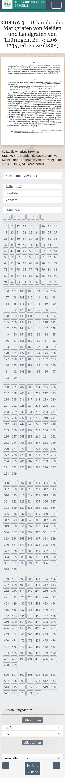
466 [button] (30, 634)
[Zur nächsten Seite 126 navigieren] (56, 765)
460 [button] (37, 628)
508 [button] (14, 681)
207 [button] (6, 393)
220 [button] (53, 399)
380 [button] (30, 551)
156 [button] (6, 341)
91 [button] (5, 282)
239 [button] (37, 418)
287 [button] (30, 461)
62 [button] (49, 257)
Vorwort (11, 200)
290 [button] (53, 461)
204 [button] (37, 387)
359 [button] (30, 532)
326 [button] (45, 501)
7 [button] (33, 217)
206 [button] (53, 387)
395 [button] (37, 563)
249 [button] (6, 430)
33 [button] (36, 239)
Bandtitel (12, 193)
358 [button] (22, 532)
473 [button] (30, 640)
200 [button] (6, 387)
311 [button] (37, 489)
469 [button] (53, 634)
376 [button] (53, 545)
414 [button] (6, 591)
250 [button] (14, 430)
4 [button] (19, 217)
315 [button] (14, 495)
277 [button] (6, 455)
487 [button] (30, 653)
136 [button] (14, 322)
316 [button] (22, 495)
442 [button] (6, 616)
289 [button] (45, 461)
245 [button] (30, 424)
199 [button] (14, 378)
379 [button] (22, 551)
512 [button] (45, 681)
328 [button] (6, 508)
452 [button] (30, 622)
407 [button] (6, 585)
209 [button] (22, 393)
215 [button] (14, 399)
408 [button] (14, 585)
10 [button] (5, 226)
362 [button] (53, 532)
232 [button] (37, 412)
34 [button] (43, 239)
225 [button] (37, 406)
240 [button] (45, 418)
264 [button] (14, 443)
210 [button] (30, 393)
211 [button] (37, 393)
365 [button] (22, 538)
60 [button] (36, 257)
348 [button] (53, 520)
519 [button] (45, 687)
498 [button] (6, 665)
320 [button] (53, 495)
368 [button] (45, 538)
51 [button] (36, 251)
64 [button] (5, 263)
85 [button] (24, 276)
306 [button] (53, 483)
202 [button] (22, 387)
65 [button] (12, 263)
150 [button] (14, 334)
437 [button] (22, 610)
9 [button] (42, 217)
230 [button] (22, 412)
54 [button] (55, 251)
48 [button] (18, 251)
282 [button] (45, 455)
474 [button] (37, 640)
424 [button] (30, 597)
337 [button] (22, 514)
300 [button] (6, 483)
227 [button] (53, 406)
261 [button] (45, 436)
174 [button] (37, 353)
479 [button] (22, 647)
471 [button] (14, 640)
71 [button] (49, 263)
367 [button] (37, 538)
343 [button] (14, 520)
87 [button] (36, 276)
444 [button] (22, 616)
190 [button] (53, 365)
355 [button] (53, 526)
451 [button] (22, 622)
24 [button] (36, 232)
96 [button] (36, 282)
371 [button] (14, 545)
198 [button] (6, 378)
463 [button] (6, 634)
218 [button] (37, 399)
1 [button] (5, 217)
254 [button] (45, 430)
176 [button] (53, 353)
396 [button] (45, 563)
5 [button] (23, 217)
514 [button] (6, 687)
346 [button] (37, 520)
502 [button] (22, 675)
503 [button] (30, 675)
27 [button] (55, 232)
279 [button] (22, 455)
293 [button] (22, 467)
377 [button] (6, 551)
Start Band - (21, 175)
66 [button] (18, 263)
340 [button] (45, 514)
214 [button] (6, 399)
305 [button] (45, 483)
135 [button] (6, 322)
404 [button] (37, 579)
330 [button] (22, 508)
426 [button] (45, 597)
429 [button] (14, 603)
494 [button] (30, 659)
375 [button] (45, 545)
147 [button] (45, 328)
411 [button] (37, 585)
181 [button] (37, 359)
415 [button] (14, 591)
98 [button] (49, 282)
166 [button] (30, 347)
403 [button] (30, 579)
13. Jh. (9, 733)
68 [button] (30, 263)
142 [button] (6, 328)
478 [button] (14, 647)
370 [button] (6, 545)
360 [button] (37, 532)
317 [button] (30, 495)
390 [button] (53, 557)
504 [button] (37, 675)
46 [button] (5, 251)
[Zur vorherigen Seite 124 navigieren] (5, 765)
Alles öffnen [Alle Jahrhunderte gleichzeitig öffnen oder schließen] (32, 720)
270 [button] (6, 449)
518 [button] (37, 687)
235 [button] (6, 418)
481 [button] (37, 647)
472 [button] (22, 640)
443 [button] (14, 616)
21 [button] (18, 232)
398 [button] (6, 569)
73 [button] (5, 269)
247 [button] (45, 424)
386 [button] (22, 557)
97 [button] (43, 282)
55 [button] (5, 257)
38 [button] (12, 245)
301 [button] (14, 483)
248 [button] (53, 424)
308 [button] (14, 489)
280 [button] (30, 455)
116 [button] (22, 304)
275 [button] (45, 449)
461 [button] (45, 628)
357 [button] (14, 532)
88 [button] (43, 276)
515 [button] (14, 687)
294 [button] (30, 467)
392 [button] (14, 563)
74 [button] (12, 269)
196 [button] (45, 371)
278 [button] (14, 455)
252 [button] (30, 430)
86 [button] (30, 276)
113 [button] (53, 297)
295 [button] (37, 467)
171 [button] (14, 353)
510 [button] (30, 681)
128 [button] (6, 316)
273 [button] (30, 449)
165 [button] (22, 347)
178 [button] (14, 359)
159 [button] (30, 341)
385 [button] (14, 557)
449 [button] (6, 622)
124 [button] (30, 310)
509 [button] (22, 681)
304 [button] (37, 483)
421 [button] (6, 597)
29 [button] (12, 239)
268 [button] (45, 443)
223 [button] (22, 406)
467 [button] (37, 634)
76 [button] (24, 269)
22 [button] (24, 232)
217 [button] (30, 399)
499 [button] (14, 665)
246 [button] (37, 424)
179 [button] (22, 359)
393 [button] (22, 563)
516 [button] (22, 687)
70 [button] (43, 263)
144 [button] (22, 328)
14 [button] (30, 226)
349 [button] (6, 526)
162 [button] (53, 341)
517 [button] (30, 687)
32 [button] (30, 239)
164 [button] (14, 347)
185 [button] (14, 365)
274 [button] (37, 449)
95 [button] (30, 282)
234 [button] (53, 412)
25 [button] (43, 232)
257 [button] (14, 436)
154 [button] (45, 334)
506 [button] (53, 675)
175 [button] (45, 353)
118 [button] (37, 304)
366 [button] (30, 538)
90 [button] (55, 276)
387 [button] (30, 557)
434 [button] (53, 603)
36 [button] (55, 239)
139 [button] (37, 322)
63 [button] (55, 257)
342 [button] (6, 520)
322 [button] (14, 501)
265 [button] (22, 443)
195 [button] (37, 371)
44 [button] (49, 245)
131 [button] (30, 316)
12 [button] (18, 226)
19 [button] (5, 232)
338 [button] (30, 514)
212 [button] (45, 393)
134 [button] (53, 316)
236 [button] (14, 418)
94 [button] (24, 282)
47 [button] (12, 251)
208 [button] (14, 393)
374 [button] (37, 545)
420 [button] (53, 591)
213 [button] (53, 393)
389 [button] (45, 557)
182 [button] (45, 359)
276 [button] (53, 449)
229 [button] (14, 412)
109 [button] (22, 297)
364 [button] (14, 538)
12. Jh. (9, 727)
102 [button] (22, 291)
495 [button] (37, 659)
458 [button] (22, 628)
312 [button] (45, 489)
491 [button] (6, 659)
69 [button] (36, 263)
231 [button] (30, 412)
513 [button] (53, 681)
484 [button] (6, 653)
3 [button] (14, 217)
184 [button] (6, 365)
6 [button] (28, 217)
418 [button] (37, 591)
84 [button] (18, 276)
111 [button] (37, 297)
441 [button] (53, 610)
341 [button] (53, 514)
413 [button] (53, 585)
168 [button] (45, 347)
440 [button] (45, 610)
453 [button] (37, 622)
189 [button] (45, 365)
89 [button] (49, 276)
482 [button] (45, 647)
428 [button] (6, 603)
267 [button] (37, 443)
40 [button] (24, 245)
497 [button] (53, 659)
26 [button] (49, 232)
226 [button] (45, 406)
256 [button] (6, 436)
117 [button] (30, 304)
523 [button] (22, 693)
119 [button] (45, 304)
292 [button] (14, 467)
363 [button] (6, 538)
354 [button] (45, 526)
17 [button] (49, 226)
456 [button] (6, 628)
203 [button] (30, 387)
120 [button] (53, 304)
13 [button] (24, 226)
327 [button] (53, 501)
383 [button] (53, 551)
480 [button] (30, 647)
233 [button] (45, 412)
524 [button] (30, 693)
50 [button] (30, 251)
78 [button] (36, 269)
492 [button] (14, 659)
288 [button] (37, 461)
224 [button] (30, 406)
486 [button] (22, 653)
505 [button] (45, 675)
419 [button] (45, 591)
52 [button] (43, 251)
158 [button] (22, 341)
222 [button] (14, 406)
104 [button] (37, 291)
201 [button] (14, 387)
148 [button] (53, 328)
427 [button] (53, 597)
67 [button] (24, 263)
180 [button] (30, 359)
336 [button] (14, 514)
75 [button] (18, 269)
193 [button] (22, 371)
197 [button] (53, 371)
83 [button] (12, 276)
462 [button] (53, 628)
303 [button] (30, 483)
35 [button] (49, 239)
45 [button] (55, 245)
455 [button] (53, 622)
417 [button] (30, 591)
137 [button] (22, 322)
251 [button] (22, 430)
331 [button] (30, 508)
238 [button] (30, 418)
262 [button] (53, 436)
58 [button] (24, 257)
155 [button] (53, 334)
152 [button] (30, 334)
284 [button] (6, 461)
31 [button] (24, 239)
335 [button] (6, 514)
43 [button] (43, 245)
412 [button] (45, 585)
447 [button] (45, 616)
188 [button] (37, 365)
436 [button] (14, 610)
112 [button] (45, 297)
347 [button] (45, 520)
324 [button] (30, 501)
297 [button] (53, 467)
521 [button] (6, 693)
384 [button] (6, 557)
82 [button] (5, 276)
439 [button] (37, 610)
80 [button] (49, 269)
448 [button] (53, 616)
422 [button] (14, 597)
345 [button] (30, 520)
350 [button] (14, 526)
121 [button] (6, 310)
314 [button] (6, 495)
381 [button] (37, 551)
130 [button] (22, 316)
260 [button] (37, 436)
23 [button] (30, 232)
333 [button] (45, 508)
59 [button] (30, 257)
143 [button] (14, 328)
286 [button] (22, 461)
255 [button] (53, 430)
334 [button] (53, 508)
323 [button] (22, 501)
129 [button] (14, 316)
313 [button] (53, 489)
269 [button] (53, 443)
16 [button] (43, 226)
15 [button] (36, 226)
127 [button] (53, 310)
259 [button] (30, 436)
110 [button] (30, 297)
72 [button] (55, 263)
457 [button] (14, 628)
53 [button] (49, 251)
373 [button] (30, 545)
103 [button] (30, 291)
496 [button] (45, 659)
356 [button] (6, 532)
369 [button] (53, 538)
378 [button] (14, 551)
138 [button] (30, 322)
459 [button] (30, 628)
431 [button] (30, 603)
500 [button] (6, 675)
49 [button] (24, 251)
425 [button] (37, 597)
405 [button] (45, 579)
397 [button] (53, 563)
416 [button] (22, 591)
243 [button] (14, 424)
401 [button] (14, 579)
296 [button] (45, 467)
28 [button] (5, 239)
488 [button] (37, 653)
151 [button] (22, 334)
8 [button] (37, 217)
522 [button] (14, 693)
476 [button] (53, 640)
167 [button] (37, 347)
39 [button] (18, 245)
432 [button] (37, 603)
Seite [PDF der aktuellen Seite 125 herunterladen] (32, 765)
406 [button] (53, 579)
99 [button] (55, 282)
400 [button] (6, 579)
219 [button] (45, 399)
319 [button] (45, 495)
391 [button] (6, 563)
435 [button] (6, 610)
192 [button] (14, 371)
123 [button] (22, 310)
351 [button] (22, 526)
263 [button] (6, 443)
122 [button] (14, 310)
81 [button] (55, 269)
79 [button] (43, 269)
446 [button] (37, 616)
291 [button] (6, 467)
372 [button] (22, 545)
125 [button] (37, 310)
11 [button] (12, 226)
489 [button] (45, 653)
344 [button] (22, 520)
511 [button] (37, 681)
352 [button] (30, 526)
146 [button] (37, 328)
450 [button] (14, 622)
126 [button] (45, 310)
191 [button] (6, 371)
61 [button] (43, 257)
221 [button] (6, 406)
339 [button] (37, 514)
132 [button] (37, 316)
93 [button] (18, 282)
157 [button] (14, 341)
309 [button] (22, 489)
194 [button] (30, 371)
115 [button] (14, 304)
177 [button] (6, 359)
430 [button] (22, 603)
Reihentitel (13, 186)
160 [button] (37, 341)
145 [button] (30, 328)
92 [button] (12, 282)
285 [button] (14, 461)
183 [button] (53, 359)
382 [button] (45, 551)
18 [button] (55, 226)
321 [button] (6, 501)
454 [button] (45, 622)
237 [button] (22, 418)
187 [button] (30, 365)
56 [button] (12, 257)
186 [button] (22, 365)
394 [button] (30, 563)
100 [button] (6, 291)
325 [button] (37, 501)
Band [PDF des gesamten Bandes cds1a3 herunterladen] (32, 772)
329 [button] (14, 508)
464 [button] (14, 634)
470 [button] (6, 640)
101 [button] (14, 291)
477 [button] (6, 647)
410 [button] (30, 585)
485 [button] (14, 653)
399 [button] (14, 569)
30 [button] (18, 239)
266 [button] (30, 443)
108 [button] (14, 297)
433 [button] (45, 603)
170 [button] (6, 353)
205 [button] (45, 387)
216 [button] (22, 399)
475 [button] (45, 640)
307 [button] (6, 489)
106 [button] (53, 291)
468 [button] (45, 634)
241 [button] (53, 418)
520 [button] (53, 687)
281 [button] (37, 455)
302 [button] (22, 483)
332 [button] (37, 508)
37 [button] (5, 245)
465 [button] (22, 634)
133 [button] (45, 316)
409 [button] (22, 585)
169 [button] (53, 347)
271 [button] (14, 449)
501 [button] (14, 675)
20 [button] (12, 232)
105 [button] (45, 291)
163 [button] (6, 347)
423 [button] (22, 597)
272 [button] (22, 449)
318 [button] (37, 495)
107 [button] (6, 297)
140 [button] (45, 322)
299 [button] (14, 473)
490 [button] (53, 653)
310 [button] (30, 489)
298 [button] (6, 473)
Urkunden (13, 210)
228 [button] (6, 412)
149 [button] (6, 334)
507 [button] (6, 681)
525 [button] (37, 693)
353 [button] (37, 526)
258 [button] (22, 436)
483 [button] (53, 647)
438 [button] (30, 610)
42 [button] (36, 245)
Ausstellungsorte (16, 758)
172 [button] (22, 353)
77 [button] (30, 269)
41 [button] (30, 245)
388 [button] (37, 557)
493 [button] (22, 659)
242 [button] (6, 424)
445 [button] (30, 616)
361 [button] (45, 532)
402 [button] (22, 579)
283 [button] (53, 455)
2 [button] (9, 217)
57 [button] (18, 257)
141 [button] (53, 322)
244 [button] (22, 424)
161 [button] (45, 341)
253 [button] (37, 430)
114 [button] (6, 304)
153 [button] (37, 334)
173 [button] (30, 353)
